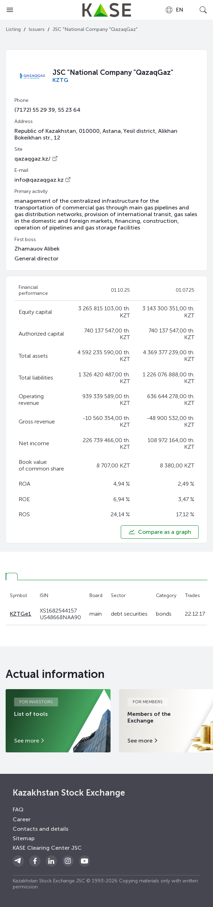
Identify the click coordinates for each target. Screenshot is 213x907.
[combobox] (174, 10)
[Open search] (203, 10)
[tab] (12, 576)
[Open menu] (10, 10)
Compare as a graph (159, 532)
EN (174, 10)
